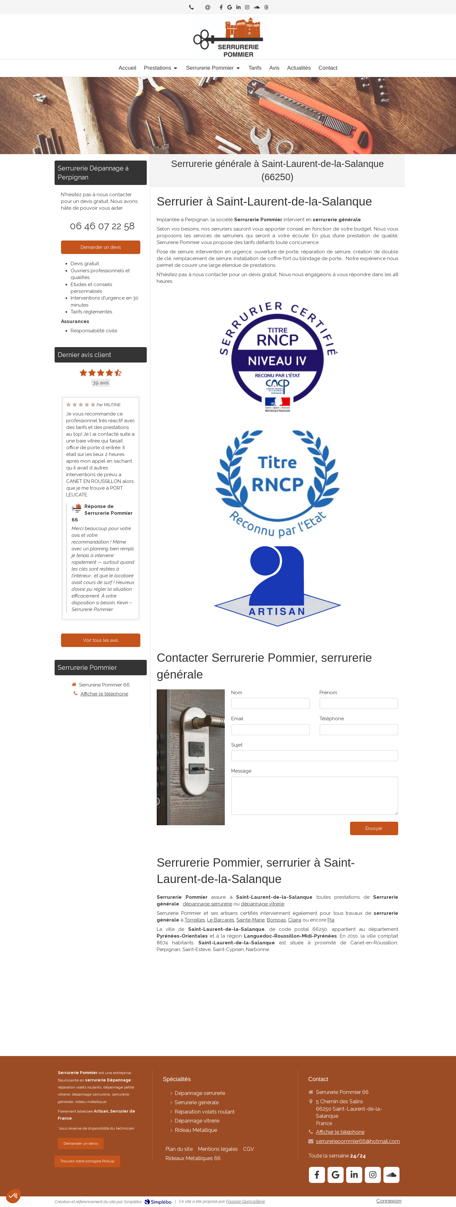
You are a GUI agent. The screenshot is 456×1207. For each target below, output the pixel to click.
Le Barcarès (220, 920)
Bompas (276, 920)
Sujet (236, 745)
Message (241, 771)
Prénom (328, 692)
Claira (294, 920)
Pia (331, 920)
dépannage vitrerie (262, 904)
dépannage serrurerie (207, 904)
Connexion (388, 1201)
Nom (236, 692)
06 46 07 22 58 (102, 226)
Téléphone (332, 719)
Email (237, 719)
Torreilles (195, 920)
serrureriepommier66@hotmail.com (358, 1141)
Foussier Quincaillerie (245, 1201)
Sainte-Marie (250, 920)
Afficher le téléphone (104, 694)
